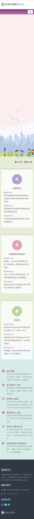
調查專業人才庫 (13, 415)
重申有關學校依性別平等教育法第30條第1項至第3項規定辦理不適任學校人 (16, 201)
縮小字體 (28, 162)
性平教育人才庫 (13, 387)
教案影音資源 (12, 401)
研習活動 (11, 373)
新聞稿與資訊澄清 (17, 256)
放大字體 (18, 162)
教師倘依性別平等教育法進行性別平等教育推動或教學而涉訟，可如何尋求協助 (17, 343)
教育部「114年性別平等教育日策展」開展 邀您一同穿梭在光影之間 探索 (16, 267)
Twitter (5, 504)
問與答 (17, 322)
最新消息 (17, 190)
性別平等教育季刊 (14, 428)
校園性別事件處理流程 (16, 445)
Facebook (2, 504)
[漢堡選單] (30, 12)
